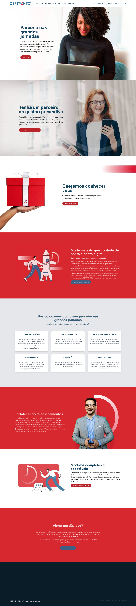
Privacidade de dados (121, 601)
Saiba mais (26, 57)
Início (38, 3)
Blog (64, 3)
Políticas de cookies (107, 601)
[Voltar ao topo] (133, 602)
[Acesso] (99, 3)
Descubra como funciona (81, 285)
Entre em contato (70, 203)
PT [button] (111, 3)
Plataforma (46, 3)
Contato (71, 3)
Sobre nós (56, 3)
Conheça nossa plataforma (29, 130)
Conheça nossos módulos (81, 485)
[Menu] (110, 3)
